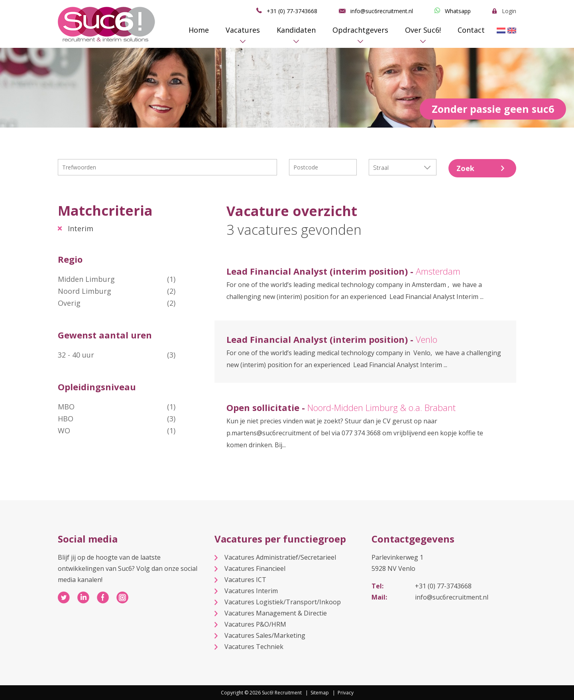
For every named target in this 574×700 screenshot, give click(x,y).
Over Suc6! (423, 30)
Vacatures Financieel (254, 568)
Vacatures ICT (245, 579)
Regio (70, 259)
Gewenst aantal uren (105, 335)
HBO (116, 419)
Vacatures (243, 30)
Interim (80, 228)
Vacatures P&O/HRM (255, 624)
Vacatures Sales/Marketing (264, 635)
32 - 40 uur (116, 355)
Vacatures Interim (251, 590)
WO (116, 431)
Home (199, 30)
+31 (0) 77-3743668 (292, 11)
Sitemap (320, 692)
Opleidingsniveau (97, 387)
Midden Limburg (116, 279)
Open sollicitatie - (341, 407)
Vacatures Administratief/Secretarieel (280, 557)
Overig (116, 303)
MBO (116, 407)
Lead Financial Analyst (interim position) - (343, 271)
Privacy (346, 692)
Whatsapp (458, 11)
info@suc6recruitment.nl (381, 11)
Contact (471, 30)
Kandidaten (296, 30)
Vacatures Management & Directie (275, 613)
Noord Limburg (116, 291)
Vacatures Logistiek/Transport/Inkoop (282, 602)
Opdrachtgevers (360, 30)
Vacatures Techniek (253, 646)
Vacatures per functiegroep (280, 538)
